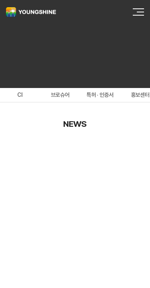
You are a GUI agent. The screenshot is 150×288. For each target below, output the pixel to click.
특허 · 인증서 (100, 95)
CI (19, 95)
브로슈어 (60, 95)
